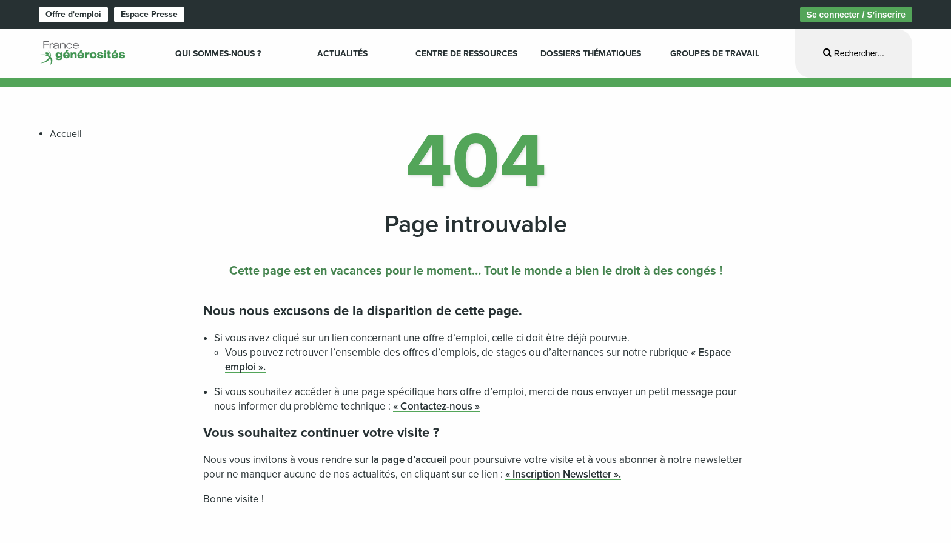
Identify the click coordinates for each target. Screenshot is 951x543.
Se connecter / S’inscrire (856, 14)
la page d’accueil (409, 459)
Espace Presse (149, 14)
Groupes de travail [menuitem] (714, 53)
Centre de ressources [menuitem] (466, 53)
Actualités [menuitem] (342, 53)
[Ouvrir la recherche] (853, 53)
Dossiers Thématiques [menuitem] (590, 53)
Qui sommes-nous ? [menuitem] (218, 53)
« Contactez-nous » (436, 406)
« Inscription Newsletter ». (563, 474)
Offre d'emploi (73, 14)
